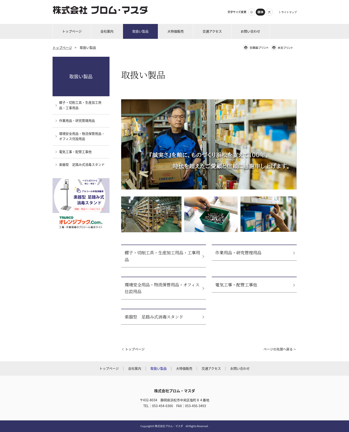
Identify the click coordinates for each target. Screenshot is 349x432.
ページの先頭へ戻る (278, 349)
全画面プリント (256, 47)
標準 (260, 12)
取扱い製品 (81, 76)
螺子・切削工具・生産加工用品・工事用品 (162, 255)
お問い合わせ (240, 368)
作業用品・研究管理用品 (238, 252)
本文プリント (283, 47)
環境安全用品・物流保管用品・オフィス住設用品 (162, 288)
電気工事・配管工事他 (236, 285)
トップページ (62, 47)
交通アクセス (211, 368)
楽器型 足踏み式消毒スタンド (154, 317)
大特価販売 (184, 368)
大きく (269, 12)
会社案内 (134, 368)
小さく (251, 12)
